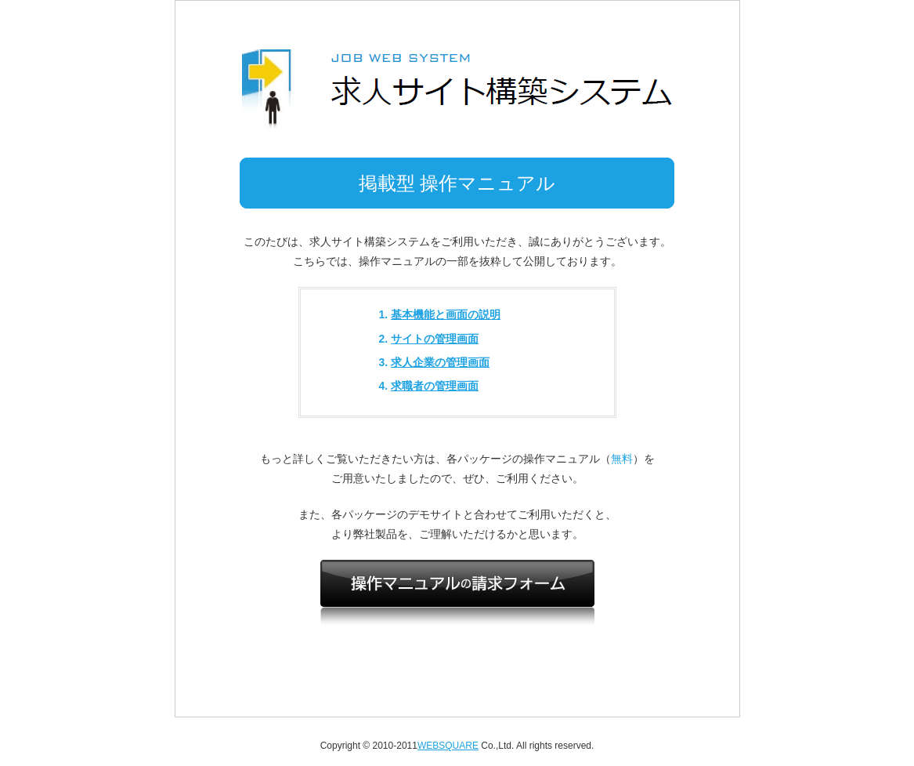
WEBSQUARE (448, 745)
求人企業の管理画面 (440, 362)
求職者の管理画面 (435, 385)
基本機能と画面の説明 (445, 314)
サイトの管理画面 (435, 338)
